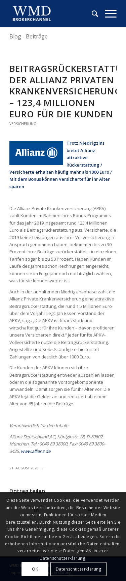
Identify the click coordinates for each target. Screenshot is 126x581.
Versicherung (22, 123)
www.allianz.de (35, 451)
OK (35, 569)
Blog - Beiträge (28, 36)
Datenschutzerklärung (78, 569)
